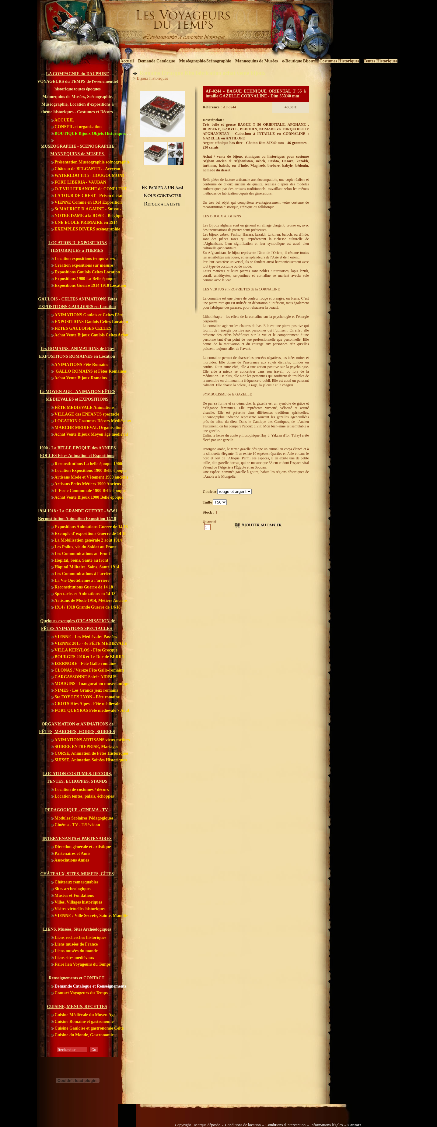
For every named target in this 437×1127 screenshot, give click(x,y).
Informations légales (326, 1125)
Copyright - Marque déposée (197, 1125)
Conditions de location (243, 1125)
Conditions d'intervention (285, 1125)
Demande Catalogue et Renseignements (88, 986)
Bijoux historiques (152, 78)
